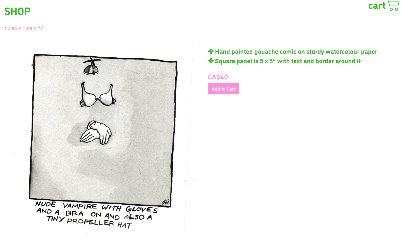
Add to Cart (224, 88)
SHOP (17, 10)
